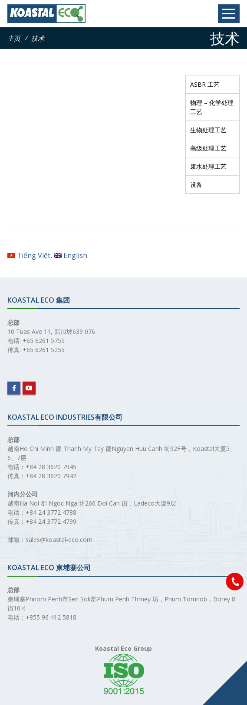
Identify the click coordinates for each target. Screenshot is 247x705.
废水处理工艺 (208, 166)
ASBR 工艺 (205, 84)
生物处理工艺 (208, 130)
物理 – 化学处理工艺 (212, 107)
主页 (13, 38)
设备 (196, 184)
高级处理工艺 (208, 148)
